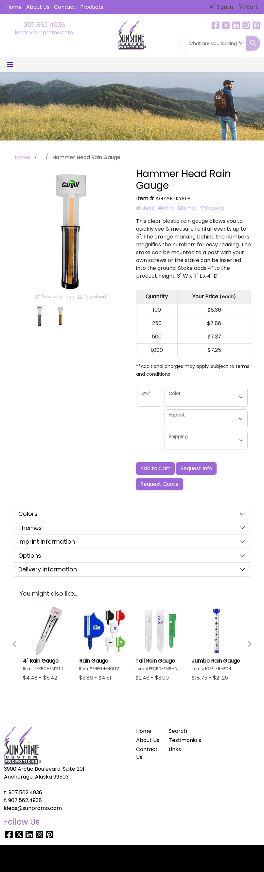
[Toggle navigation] (10, 64)
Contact (65, 7)
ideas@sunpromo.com (44, 32)
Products (91, 7)
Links (175, 749)
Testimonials (181, 740)
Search (178, 731)
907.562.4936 (44, 24)
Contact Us (147, 753)
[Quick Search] (213, 43)
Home (14, 7)
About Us (37, 7)
